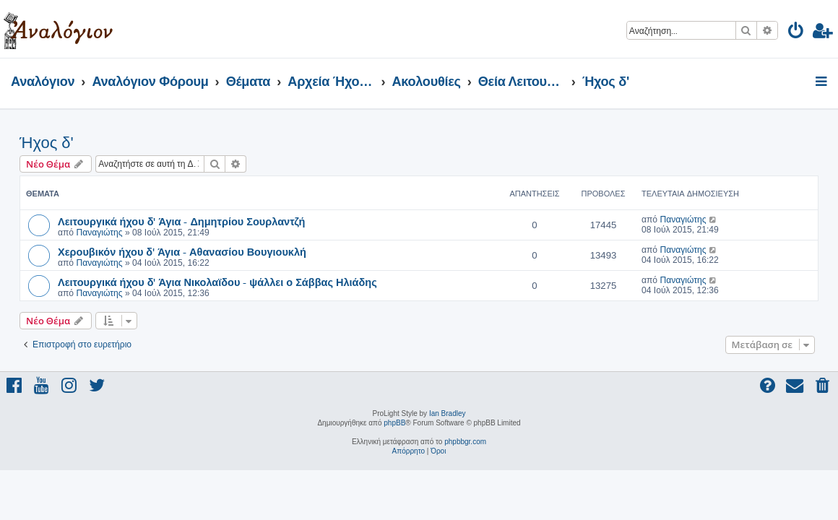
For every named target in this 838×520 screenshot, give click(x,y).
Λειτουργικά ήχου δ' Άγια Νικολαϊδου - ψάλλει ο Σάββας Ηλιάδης (217, 281)
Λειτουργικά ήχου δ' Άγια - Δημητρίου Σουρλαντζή (181, 221)
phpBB (394, 423)
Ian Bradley (447, 413)
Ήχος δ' (47, 143)
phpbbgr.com (465, 442)
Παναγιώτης (99, 233)
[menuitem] (796, 33)
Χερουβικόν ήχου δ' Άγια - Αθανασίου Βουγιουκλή (182, 251)
